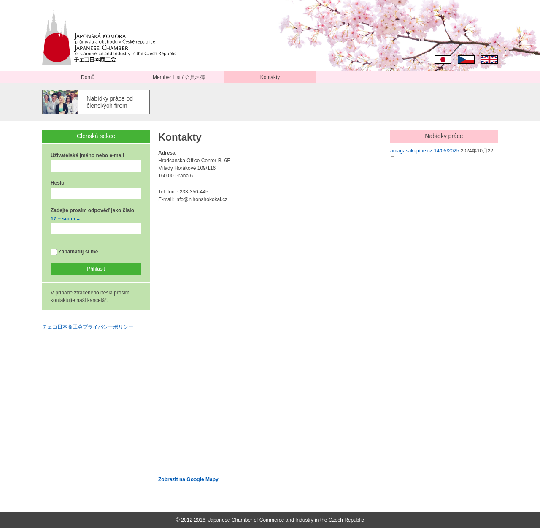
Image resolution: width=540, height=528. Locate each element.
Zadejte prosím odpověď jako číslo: (93, 210)
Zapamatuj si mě (74, 252)
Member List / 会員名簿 (179, 77)
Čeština (466, 59)
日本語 (443, 59)
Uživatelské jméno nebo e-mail (87, 155)
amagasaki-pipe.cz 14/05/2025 (424, 151)
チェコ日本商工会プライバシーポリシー (87, 327)
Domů (87, 77)
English (489, 59)
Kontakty (270, 77)
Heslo (58, 183)
